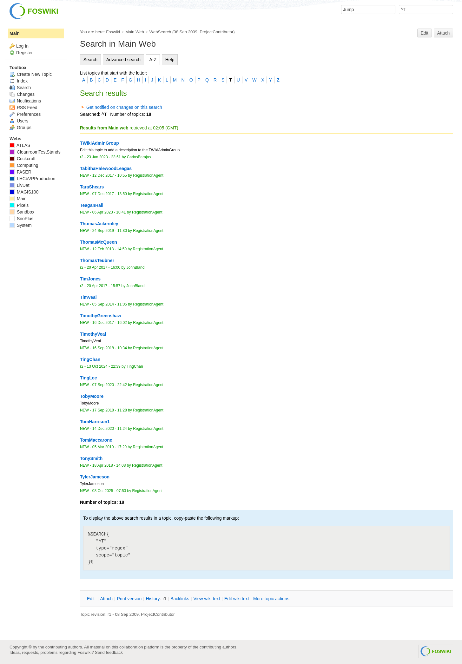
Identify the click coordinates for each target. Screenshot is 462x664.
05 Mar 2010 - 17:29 (109, 447)
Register (24, 52)
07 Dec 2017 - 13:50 (109, 194)
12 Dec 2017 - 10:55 (109, 175)
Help (170, 59)
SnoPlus (21, 218)
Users (19, 120)
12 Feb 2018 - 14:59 (109, 249)
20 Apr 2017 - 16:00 (103, 267)
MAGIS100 (24, 191)
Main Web (134, 32)
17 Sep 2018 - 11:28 (109, 410)
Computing (24, 165)
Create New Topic (31, 74)
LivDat (20, 185)
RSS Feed (23, 107)
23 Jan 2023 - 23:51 (104, 157)
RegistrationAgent (148, 175)
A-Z (153, 59)
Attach (443, 33)
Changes (22, 94)
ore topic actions (271, 598)
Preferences (25, 114)
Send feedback (109, 652)
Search (90, 59)
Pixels (19, 205)
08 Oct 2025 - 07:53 (109, 491)
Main (15, 33)
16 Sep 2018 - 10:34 (109, 348)
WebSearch (160, 32)
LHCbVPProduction (32, 178)
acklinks (179, 598)
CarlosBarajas (139, 157)
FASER (20, 171)
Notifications (25, 100)
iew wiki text (207, 598)
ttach (106, 598)
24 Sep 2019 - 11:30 (109, 230)
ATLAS (20, 145)
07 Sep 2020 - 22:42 (109, 385)
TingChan (135, 366)
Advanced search (123, 59)
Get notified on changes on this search (124, 107)
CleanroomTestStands (35, 151)
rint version (129, 598)
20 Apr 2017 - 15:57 (103, 286)
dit (91, 598)
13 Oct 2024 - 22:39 (103, 366)
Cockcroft (23, 158)
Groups (20, 127)
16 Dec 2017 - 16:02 (109, 322)
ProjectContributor (216, 32)
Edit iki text (236, 598)
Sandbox (22, 211)
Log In (22, 46)
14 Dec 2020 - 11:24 (109, 428)
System (21, 225)
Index (19, 80)
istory (153, 598)
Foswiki (113, 32)
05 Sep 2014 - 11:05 (109, 304)
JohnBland (136, 267)
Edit (424, 33)
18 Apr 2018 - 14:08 (109, 465)
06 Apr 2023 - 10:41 (109, 212)
